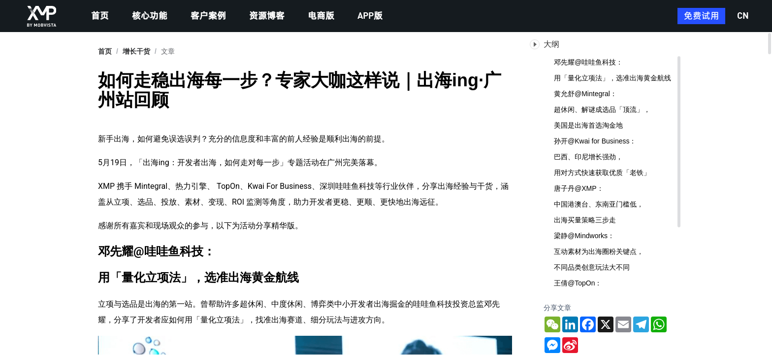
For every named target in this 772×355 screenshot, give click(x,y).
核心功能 (149, 16)
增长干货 (136, 51)
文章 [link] (168, 51)
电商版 (321, 16)
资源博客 (267, 16)
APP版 (370, 16)
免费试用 (701, 16)
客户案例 (208, 16)
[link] (136, 51)
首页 (100, 16)
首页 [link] (105, 51)
